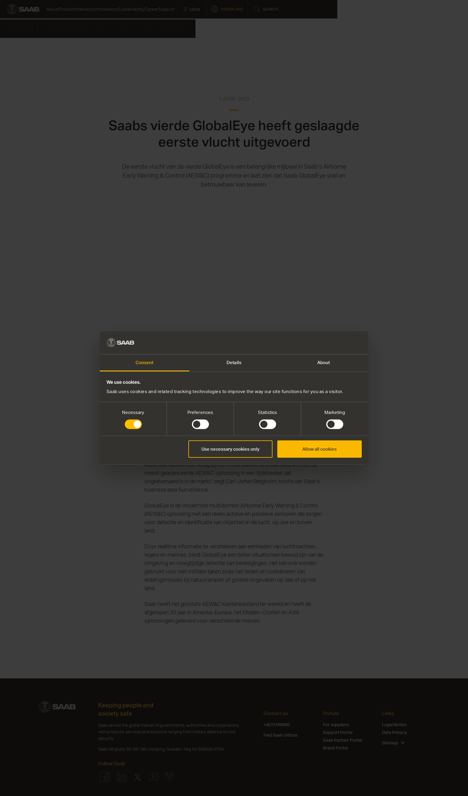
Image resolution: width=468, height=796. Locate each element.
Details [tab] (234, 363)
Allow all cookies (319, 449)
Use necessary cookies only (230, 449)
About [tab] (323, 363)
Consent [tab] (145, 363)
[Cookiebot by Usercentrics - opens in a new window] (336, 342)
